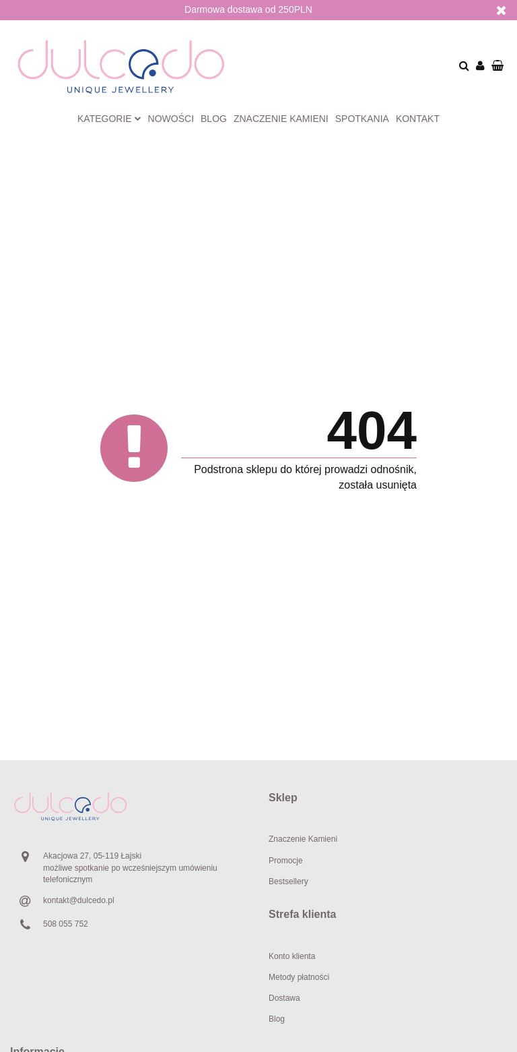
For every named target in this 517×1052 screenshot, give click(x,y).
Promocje (286, 860)
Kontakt (418, 118)
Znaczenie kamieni (281, 118)
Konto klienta (292, 956)
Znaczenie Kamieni (303, 839)
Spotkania (362, 118)
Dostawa (284, 998)
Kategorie (109, 118)
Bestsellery (288, 881)
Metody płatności (299, 977)
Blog (214, 118)
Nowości (171, 118)
